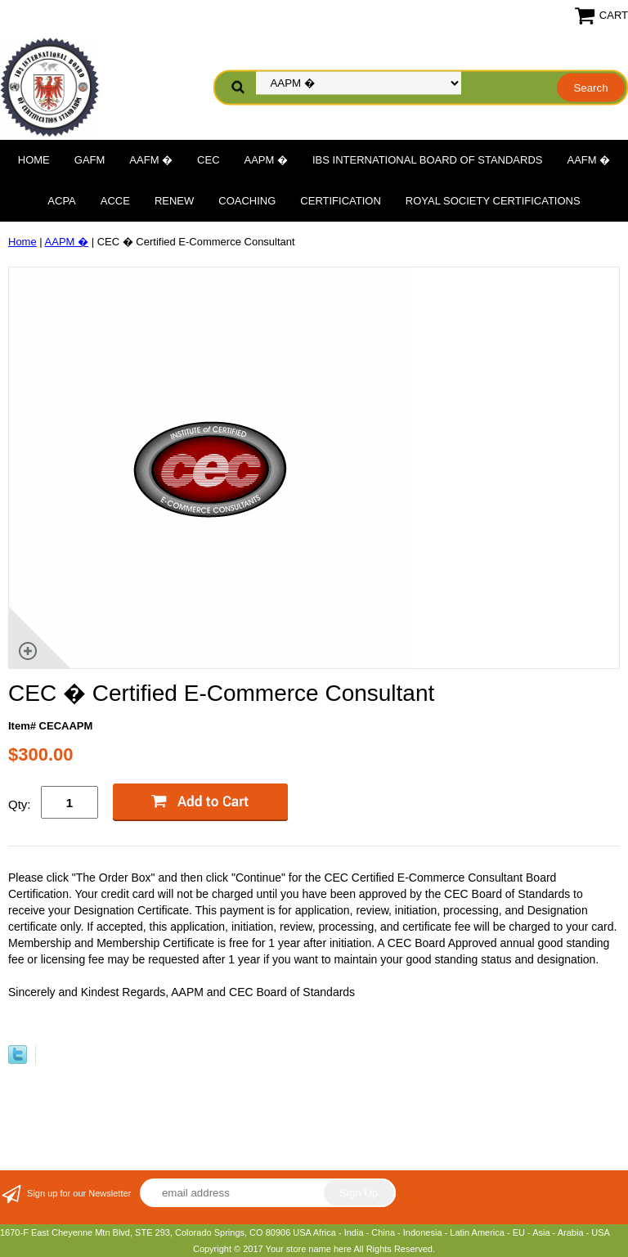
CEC (208, 160)
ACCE (115, 201)
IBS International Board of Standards (427, 160)
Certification (340, 201)
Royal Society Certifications (493, 201)
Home (34, 160)
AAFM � (151, 160)
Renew (174, 201)
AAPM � (266, 160)
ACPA (61, 201)
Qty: (19, 804)
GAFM (89, 160)
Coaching (247, 201)
